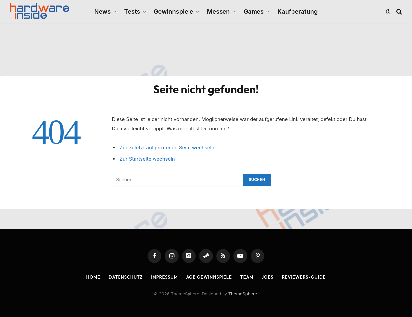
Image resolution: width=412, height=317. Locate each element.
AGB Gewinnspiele (209, 277)
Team (247, 277)
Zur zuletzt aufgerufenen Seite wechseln (167, 147)
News (102, 11)
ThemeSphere (242, 293)
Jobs (268, 277)
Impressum (164, 277)
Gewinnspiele (173, 11)
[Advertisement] (206, 49)
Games (254, 11)
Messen (218, 11)
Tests (132, 11)
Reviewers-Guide (304, 277)
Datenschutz (126, 277)
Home (93, 277)
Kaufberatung (297, 11)
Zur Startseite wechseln (147, 159)
